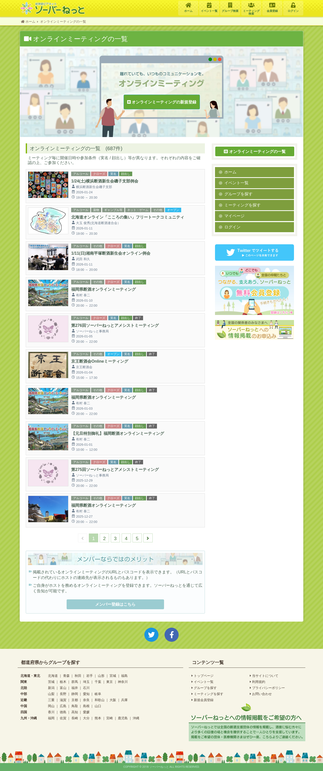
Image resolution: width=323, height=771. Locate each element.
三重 (51, 700)
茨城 (51, 681)
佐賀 (63, 718)
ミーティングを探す (242, 205)
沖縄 (136, 718)
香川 (51, 712)
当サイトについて (264, 676)
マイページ (234, 216)
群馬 (74, 681)
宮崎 (109, 718)
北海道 (53, 675)
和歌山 (99, 700)
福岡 (51, 718)
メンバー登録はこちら (115, 604)
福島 (124, 675)
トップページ (202, 676)
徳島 (63, 712)
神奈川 (123, 681)
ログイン (232, 227)
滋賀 (63, 700)
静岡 (74, 694)
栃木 (63, 681)
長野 (63, 694)
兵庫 (124, 700)
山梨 (51, 694)
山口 (98, 706)
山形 (101, 675)
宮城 (113, 675)
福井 (74, 687)
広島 (63, 706)
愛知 (86, 694)
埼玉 (86, 681)
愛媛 (86, 712)
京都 (74, 700)
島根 (86, 706)
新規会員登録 (202, 700)
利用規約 (257, 682)
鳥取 (74, 706)
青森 (66, 675)
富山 (63, 687)
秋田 (78, 675)
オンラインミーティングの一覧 (254, 151)
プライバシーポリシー (267, 688)
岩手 (89, 675)
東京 (109, 681)
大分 (86, 718)
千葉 (98, 681)
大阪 (113, 700)
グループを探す (238, 194)
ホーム (230, 172)
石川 (86, 687)
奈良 (86, 700)
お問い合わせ (261, 694)
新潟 (51, 687)
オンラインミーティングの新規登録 (161, 102)
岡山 (51, 706)
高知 (74, 712)
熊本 (98, 718)
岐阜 (98, 694)
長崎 (74, 718)
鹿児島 (123, 718)
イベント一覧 (236, 183)
